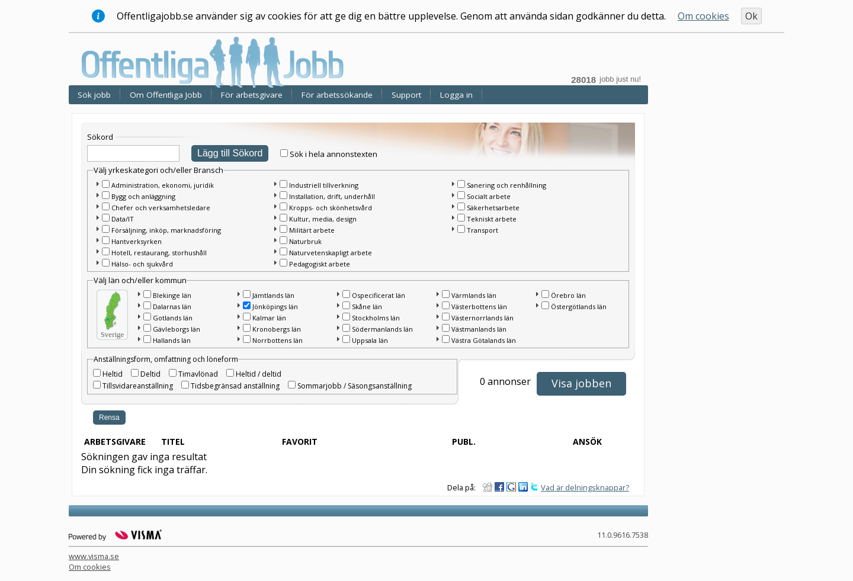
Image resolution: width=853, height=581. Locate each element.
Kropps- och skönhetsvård (330, 207)
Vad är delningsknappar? (585, 487)
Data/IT (122, 218)
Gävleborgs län (176, 329)
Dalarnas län (172, 306)
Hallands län (172, 340)
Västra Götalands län (483, 340)
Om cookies (703, 16)
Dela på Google (511, 487)
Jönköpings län (275, 306)
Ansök (587, 441)
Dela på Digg (487, 487)
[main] (361, 300)
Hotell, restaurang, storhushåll (159, 252)
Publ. (464, 441)
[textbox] (133, 153)
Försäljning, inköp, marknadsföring (166, 230)
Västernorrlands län (482, 317)
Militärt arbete (312, 230)
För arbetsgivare (252, 94)
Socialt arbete (489, 196)
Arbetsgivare (115, 441)
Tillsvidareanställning (137, 386)
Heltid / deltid (258, 374)
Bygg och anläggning (143, 196)
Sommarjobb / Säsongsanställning (354, 386)
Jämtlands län (273, 295)
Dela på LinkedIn (523, 487)
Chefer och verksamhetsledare (160, 207)
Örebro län (568, 295)
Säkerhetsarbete (493, 207)
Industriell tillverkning (323, 185)
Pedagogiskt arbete (319, 263)
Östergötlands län (579, 306)
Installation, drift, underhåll (332, 196)
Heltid (112, 374)
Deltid (150, 374)
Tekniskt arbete (492, 218)
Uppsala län (370, 340)
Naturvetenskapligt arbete (330, 252)
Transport (482, 230)
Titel (173, 441)
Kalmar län (269, 317)
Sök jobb (94, 94)
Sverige (112, 334)
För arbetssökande (337, 94)
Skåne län (367, 306)
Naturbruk (305, 241)
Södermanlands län (382, 329)
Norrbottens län (277, 340)
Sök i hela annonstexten (333, 154)
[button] (97, 183)
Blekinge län (172, 295)
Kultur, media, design (323, 218)
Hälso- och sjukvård (142, 263)
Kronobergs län (276, 329)
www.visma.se (94, 556)
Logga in (456, 94)
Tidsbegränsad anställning (235, 386)
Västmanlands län (478, 329)
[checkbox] (284, 153)
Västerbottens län (479, 306)
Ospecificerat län (378, 295)
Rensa (109, 417)
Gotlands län (173, 317)
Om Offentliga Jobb (166, 94)
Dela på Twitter (535, 487)
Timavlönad (198, 374)
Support (406, 94)
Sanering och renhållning (506, 185)
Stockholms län (376, 317)
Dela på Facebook (499, 487)
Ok (751, 16)
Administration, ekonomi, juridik (162, 185)
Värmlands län (473, 295)
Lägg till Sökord (229, 153)
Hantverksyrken (136, 241)
